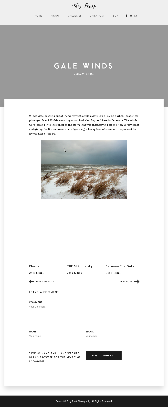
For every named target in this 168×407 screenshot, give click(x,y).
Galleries (75, 15)
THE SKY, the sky (80, 266)
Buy (115, 15)
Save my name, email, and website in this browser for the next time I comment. (55, 357)
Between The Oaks (120, 266)
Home (38, 15)
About (55, 15)
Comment (84, 312)
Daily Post (97, 15)
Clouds (34, 266)
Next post (126, 282)
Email (112, 334)
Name (55, 334)
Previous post (45, 282)
